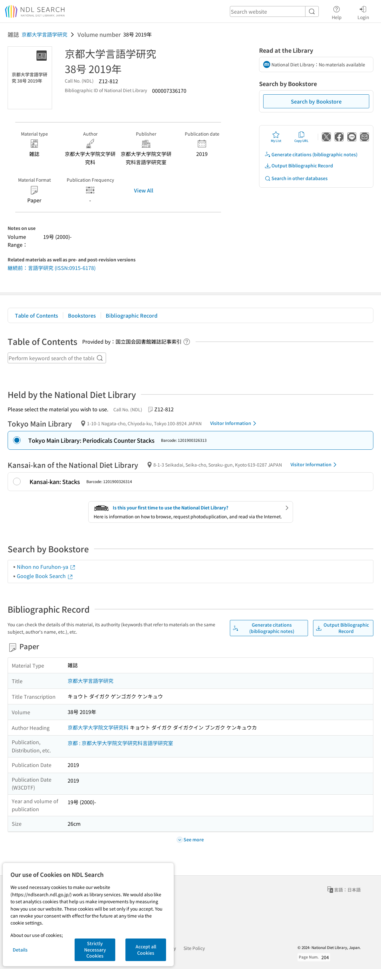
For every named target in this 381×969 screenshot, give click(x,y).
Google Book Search (45, 576)
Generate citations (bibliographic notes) (311, 154)
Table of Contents (36, 315)
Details (20, 949)
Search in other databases (296, 178)
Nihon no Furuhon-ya (46, 566)
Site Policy (194, 948)
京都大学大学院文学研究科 (98, 727)
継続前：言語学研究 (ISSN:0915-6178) (52, 268)
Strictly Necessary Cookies (95, 949)
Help (337, 11)
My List (276, 137)
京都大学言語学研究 (44, 34)
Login (363, 11)
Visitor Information (234, 423)
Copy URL (301, 137)
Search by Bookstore (316, 101)
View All (143, 190)
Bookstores (82, 315)
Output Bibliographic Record (298, 165)
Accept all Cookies (146, 949)
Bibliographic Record (131, 315)
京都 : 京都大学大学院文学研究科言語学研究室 (120, 743)
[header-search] (274, 11)
